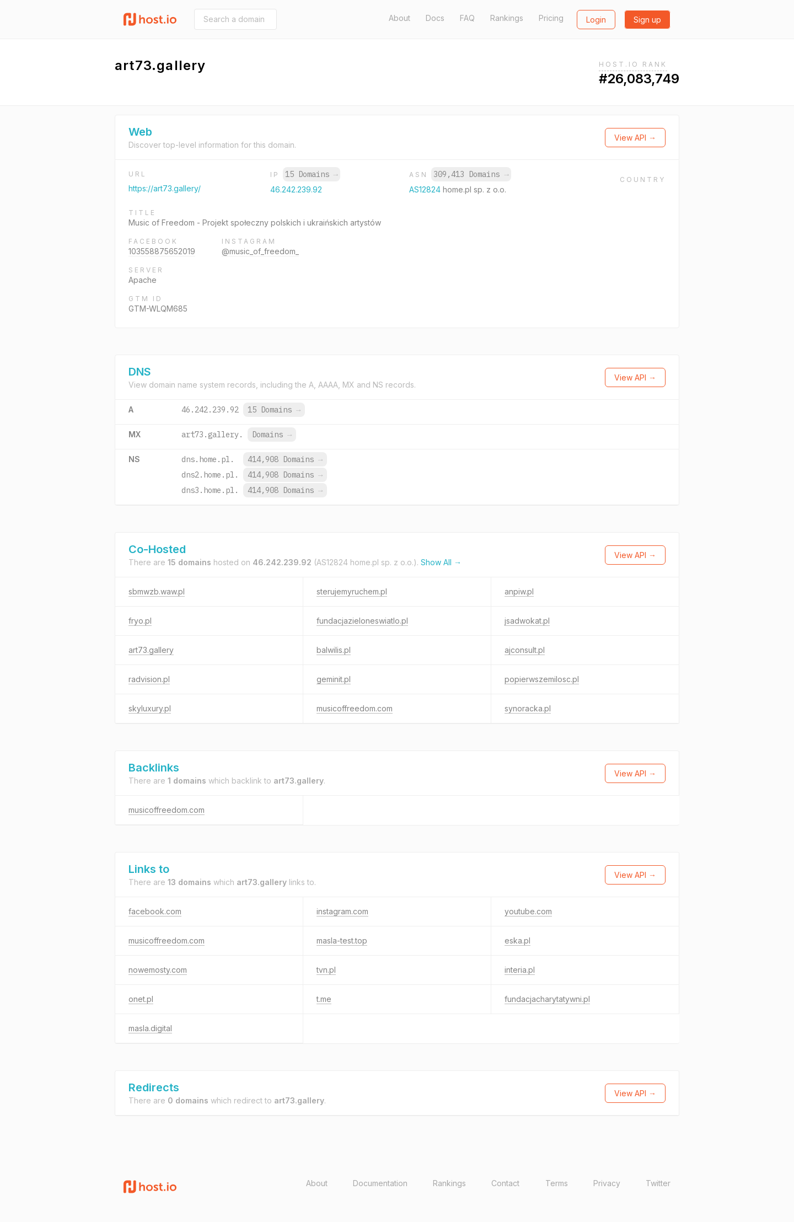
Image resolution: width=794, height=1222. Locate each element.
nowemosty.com (157, 969)
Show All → (441, 562)
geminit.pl (333, 679)
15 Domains (311, 174)
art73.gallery (151, 650)
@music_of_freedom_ (260, 251)
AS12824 (426, 189)
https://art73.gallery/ (164, 188)
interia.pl (520, 969)
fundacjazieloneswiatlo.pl (362, 620)
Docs (435, 18)
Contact (505, 1183)
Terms (556, 1183)
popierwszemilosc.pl (542, 679)
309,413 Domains (470, 174)
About (399, 18)
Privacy (606, 1183)
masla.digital (150, 1028)
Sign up (647, 19)
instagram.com (342, 911)
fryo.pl (140, 620)
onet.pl (140, 999)
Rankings (506, 18)
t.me (323, 999)
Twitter (658, 1183)
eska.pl (517, 940)
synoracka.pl (528, 708)
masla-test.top (341, 940)
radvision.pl (149, 679)
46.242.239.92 (296, 189)
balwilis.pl (333, 650)
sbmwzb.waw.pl (156, 591)
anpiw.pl (519, 591)
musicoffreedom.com (354, 708)
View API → (635, 137)
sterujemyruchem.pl (351, 591)
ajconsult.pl (525, 650)
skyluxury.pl (149, 708)
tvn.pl (326, 969)
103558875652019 (161, 251)
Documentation (380, 1183)
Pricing (551, 18)
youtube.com (528, 911)
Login (596, 19)
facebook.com (154, 911)
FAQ (467, 18)
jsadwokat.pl (527, 620)
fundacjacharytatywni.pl (547, 999)
